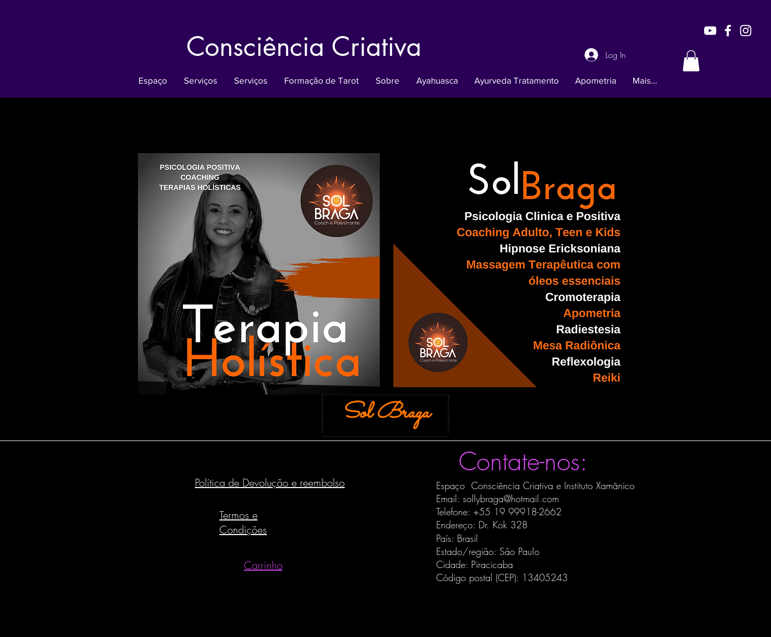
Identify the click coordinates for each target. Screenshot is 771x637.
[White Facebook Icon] (727, 30)
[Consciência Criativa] (304, 46)
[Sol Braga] (385, 414)
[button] (691, 61)
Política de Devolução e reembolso (270, 483)
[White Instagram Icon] (745, 30)
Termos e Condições (243, 522)
